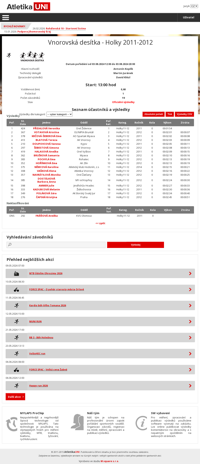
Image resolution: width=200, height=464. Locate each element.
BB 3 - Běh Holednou (41, 337)
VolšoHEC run (37, 353)
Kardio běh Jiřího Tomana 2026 (47, 305)
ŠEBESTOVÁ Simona (46, 147)
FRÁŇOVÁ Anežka (47, 215)
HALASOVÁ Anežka (46, 151)
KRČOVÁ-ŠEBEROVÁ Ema (46, 136)
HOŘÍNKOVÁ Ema (46, 163)
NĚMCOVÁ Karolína (46, 167)
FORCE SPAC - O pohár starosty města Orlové (56, 289)
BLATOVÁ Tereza (46, 140)
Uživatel (188, 17)
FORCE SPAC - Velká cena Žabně (48, 369)
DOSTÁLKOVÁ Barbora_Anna (46, 180)
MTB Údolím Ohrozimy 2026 (45, 273)
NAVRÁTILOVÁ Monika (47, 174)
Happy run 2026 (38, 385)
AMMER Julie (46, 185)
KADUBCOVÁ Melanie (46, 189)
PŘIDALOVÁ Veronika (46, 128)
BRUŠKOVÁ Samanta (46, 155)
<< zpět (100, 223)
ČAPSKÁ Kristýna (46, 197)
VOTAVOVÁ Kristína (46, 132)
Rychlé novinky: (15, 26)
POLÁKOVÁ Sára (46, 193)
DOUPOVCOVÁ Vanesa (47, 144)
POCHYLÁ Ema (46, 159)
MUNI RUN (35, 321)
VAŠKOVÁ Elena (46, 171)
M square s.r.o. (110, 461)
